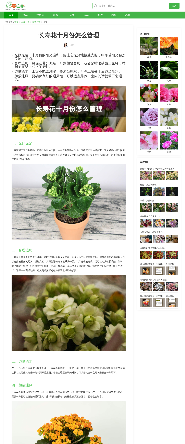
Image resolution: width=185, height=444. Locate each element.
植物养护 (36, 22)
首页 (16, 22)
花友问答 (25, 22)
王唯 (72, 40)
